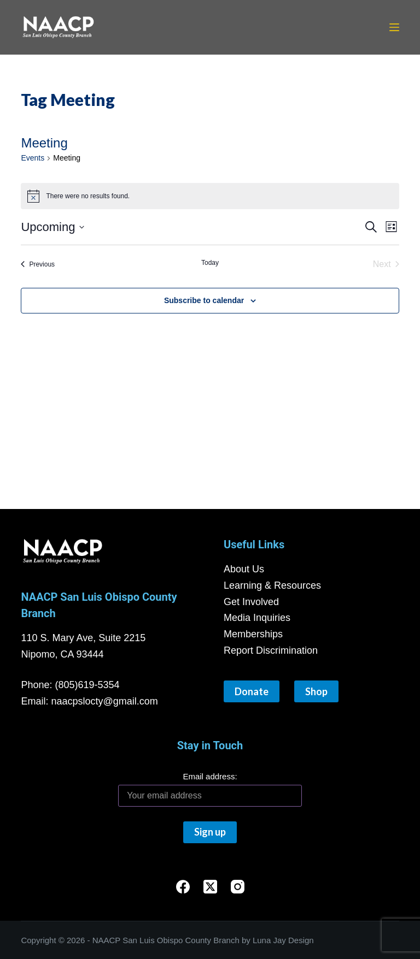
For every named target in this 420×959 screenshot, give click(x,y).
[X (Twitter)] (210, 886)
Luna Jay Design (283, 940)
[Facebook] (183, 886)
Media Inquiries (257, 617)
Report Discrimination (271, 650)
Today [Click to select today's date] (210, 263)
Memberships (253, 634)
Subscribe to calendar (204, 300)
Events (32, 157)
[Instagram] (237, 886)
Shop (316, 691)
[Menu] (394, 27)
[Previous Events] (38, 264)
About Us (244, 569)
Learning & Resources (272, 585)
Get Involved (251, 601)
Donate (252, 691)
